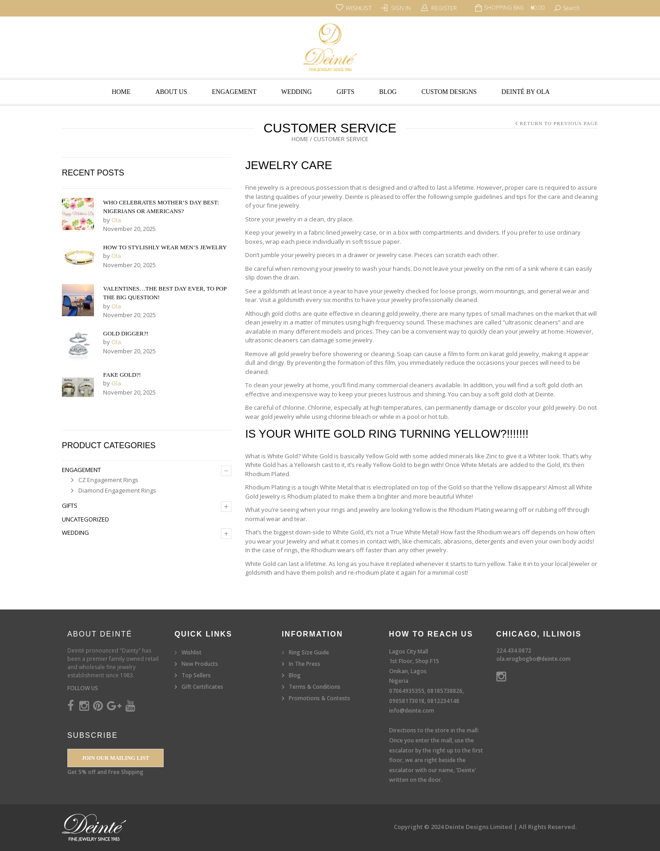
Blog (387, 91)
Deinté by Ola (525, 91)
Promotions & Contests (319, 698)
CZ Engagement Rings (108, 480)
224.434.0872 (513, 650)
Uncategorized (85, 519)
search (571, 8)
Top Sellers (196, 675)
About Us (171, 91)
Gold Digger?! (125, 333)
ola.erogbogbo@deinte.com (533, 659)
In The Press (304, 664)
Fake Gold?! (122, 374)
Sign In (401, 8)
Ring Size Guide (309, 652)
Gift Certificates (202, 687)
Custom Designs (449, 91)
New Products (200, 664)
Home (121, 91)
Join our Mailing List (115, 758)
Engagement (234, 91)
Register (444, 8)
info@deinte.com (411, 710)
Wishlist (192, 652)
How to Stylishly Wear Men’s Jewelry (165, 247)
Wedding (296, 91)
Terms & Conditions (315, 687)
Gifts (345, 91)
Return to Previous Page (559, 123)
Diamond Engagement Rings (117, 490)
